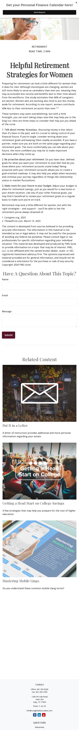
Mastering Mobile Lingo (21, 580)
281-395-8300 (42, 689)
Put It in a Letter (15, 425)
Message (7, 311)
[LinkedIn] (39, 715)
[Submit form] (8, 335)
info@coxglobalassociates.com (39, 710)
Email (5, 295)
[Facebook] (34, 715)
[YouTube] (43, 715)
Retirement (39, 727)
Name (5, 279)
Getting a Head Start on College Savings (33, 503)
